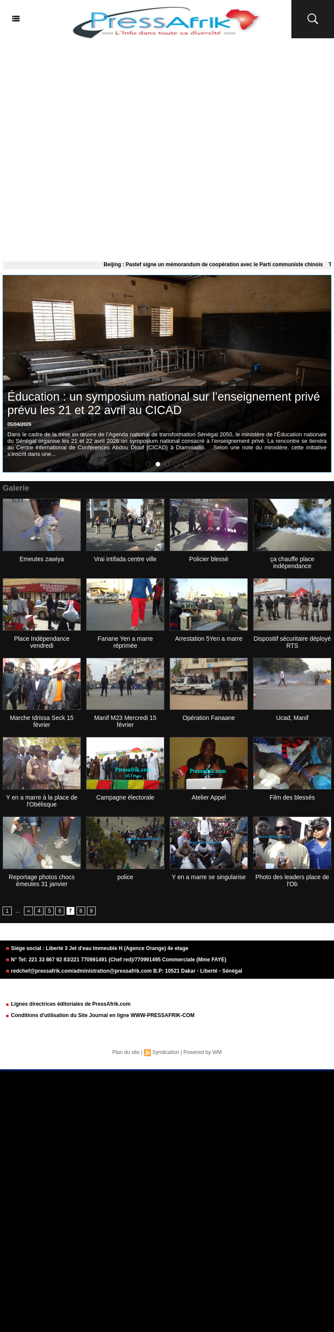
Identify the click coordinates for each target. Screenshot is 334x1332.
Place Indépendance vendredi (42, 642)
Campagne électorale (125, 797)
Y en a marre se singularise (209, 876)
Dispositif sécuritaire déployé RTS (292, 642)
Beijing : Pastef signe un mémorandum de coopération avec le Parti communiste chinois (219, 264)
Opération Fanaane (209, 717)
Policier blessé (208, 559)
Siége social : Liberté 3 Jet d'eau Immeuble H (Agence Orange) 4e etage (96, 948)
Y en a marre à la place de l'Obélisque (41, 801)
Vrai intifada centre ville (125, 559)
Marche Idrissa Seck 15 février (41, 721)
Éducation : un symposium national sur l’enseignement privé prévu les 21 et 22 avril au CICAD (163, 403)
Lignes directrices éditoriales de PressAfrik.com (67, 1004)
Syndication (165, 1052)
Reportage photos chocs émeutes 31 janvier (42, 880)
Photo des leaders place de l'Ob (292, 880)
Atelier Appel (209, 797)
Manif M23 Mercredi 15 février (125, 721)
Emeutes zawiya (42, 559)
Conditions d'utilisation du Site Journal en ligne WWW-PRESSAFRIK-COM (99, 1015)
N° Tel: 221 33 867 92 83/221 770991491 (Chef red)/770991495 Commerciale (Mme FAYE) (115, 960)
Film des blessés (292, 797)
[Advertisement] (167, 148)
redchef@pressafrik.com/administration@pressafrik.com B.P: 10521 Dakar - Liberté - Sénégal (123, 971)
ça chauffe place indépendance (292, 562)
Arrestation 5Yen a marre (208, 638)
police (125, 876)
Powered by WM (203, 1052)
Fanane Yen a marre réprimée (125, 642)
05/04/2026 (19, 424)
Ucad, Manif (292, 717)
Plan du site (126, 1052)
